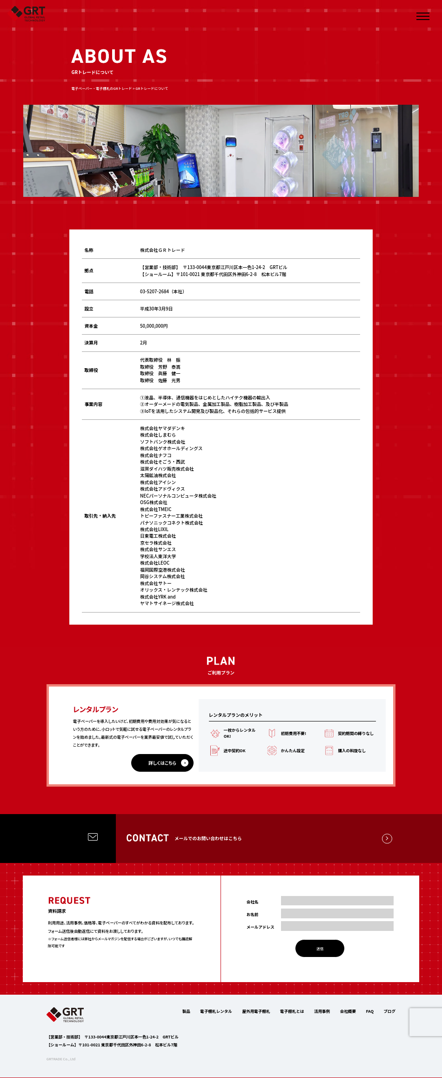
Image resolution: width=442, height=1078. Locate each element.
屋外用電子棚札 (256, 1011)
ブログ (389, 1011)
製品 (186, 1011)
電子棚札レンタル (216, 1011)
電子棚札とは (292, 1011)
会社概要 (348, 1011)
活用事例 (322, 1011)
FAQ (370, 1011)
